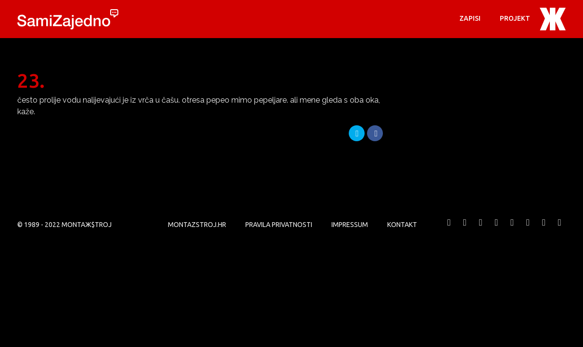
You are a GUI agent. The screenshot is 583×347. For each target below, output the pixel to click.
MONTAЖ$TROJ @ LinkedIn (543, 229)
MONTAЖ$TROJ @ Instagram (512, 229)
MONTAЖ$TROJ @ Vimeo (480, 229)
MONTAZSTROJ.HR (197, 224)
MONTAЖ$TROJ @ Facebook (449, 229)
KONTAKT (402, 224)
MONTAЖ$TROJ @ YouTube (496, 229)
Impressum (349, 224)
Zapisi (470, 18)
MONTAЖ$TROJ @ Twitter (464, 229)
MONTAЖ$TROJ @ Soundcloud (528, 229)
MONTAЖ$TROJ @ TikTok (559, 229)
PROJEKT (515, 18)
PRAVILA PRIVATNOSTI (278, 224)
